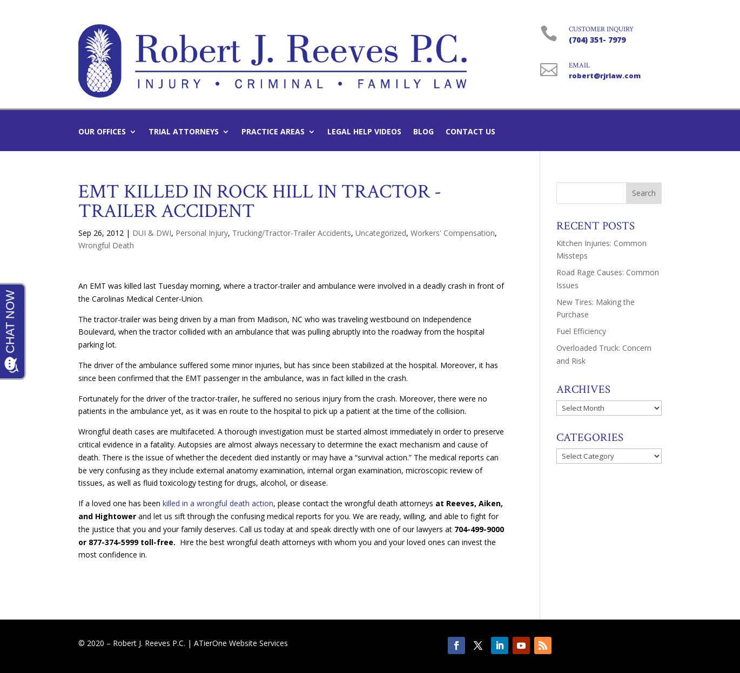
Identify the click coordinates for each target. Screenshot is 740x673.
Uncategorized (380, 233)
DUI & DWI (151, 233)
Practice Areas (273, 132)
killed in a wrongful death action (218, 503)
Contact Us (470, 132)
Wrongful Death (106, 245)
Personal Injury (202, 233)
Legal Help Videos (364, 132)
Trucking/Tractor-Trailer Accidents (291, 233)
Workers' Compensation (453, 233)
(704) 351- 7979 (597, 40)
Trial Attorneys (184, 132)
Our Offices (102, 132)
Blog (423, 132)
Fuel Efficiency (581, 331)
